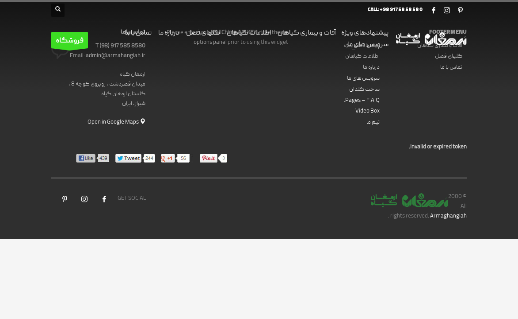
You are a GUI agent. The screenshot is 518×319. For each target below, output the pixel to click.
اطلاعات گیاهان (362, 56)
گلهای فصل (448, 56)
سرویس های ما (363, 78)
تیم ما (373, 122)
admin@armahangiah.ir (115, 56)
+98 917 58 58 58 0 (401, 10)
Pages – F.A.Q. (362, 101)
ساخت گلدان (364, 90)
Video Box (367, 111)
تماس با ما (451, 67)
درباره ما (371, 67)
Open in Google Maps (116, 122)
